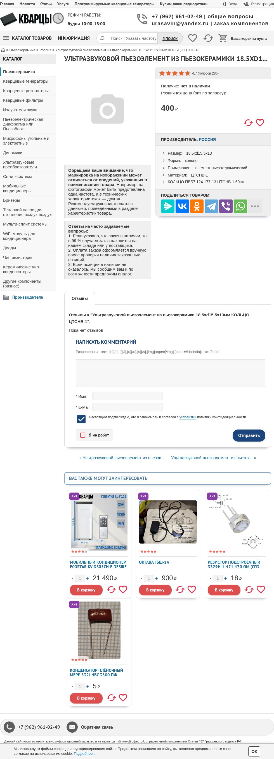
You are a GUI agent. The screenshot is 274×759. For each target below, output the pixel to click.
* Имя (81, 396)
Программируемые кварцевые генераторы (115, 3)
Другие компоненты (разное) (22, 283)
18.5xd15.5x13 (199, 153)
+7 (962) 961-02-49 (39, 727)
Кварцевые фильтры (23, 100)
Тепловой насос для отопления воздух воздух (27, 212)
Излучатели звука (20, 109)
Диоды (9, 247)
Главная (7, 3)
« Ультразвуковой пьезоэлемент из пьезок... (121, 457)
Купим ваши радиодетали (183, 3)
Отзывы (80, 298)
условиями (187, 417)
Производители (27, 297)
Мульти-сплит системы (25, 224)
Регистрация (262, 4)
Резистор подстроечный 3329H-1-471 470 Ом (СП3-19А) (234, 567)
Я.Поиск (170, 38)
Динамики (12, 152)
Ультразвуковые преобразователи (20, 164)
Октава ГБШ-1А (154, 562)
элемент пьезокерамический (221, 168)
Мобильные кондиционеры (17, 188)
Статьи (46, 3)
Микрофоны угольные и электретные (26, 140)
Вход (232, 4)
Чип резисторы (17, 257)
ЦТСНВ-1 (199, 175)
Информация (74, 38)
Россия (207, 139)
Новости (27, 3)
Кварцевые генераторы (25, 81)
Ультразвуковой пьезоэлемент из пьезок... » (213, 457)
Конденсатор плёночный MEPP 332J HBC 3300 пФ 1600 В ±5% (96, 675)
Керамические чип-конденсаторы (21, 269)
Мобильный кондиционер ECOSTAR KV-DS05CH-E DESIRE (98, 564)
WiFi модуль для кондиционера (19, 236)
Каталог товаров (27, 38)
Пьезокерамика (19, 71)
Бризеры (11, 200)
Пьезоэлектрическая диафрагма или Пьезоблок (23, 124)
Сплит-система (17, 176)
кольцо (191, 160)
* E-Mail (82, 407)
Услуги (63, 3)
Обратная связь (97, 727)
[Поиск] (102, 38)
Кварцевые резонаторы (26, 90)
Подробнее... (85, 753)
